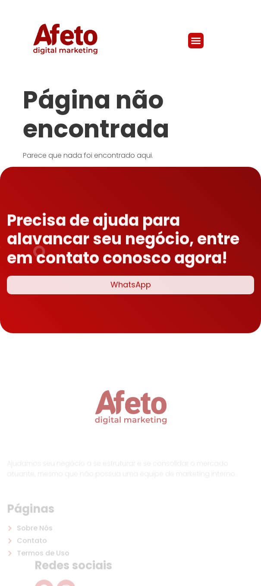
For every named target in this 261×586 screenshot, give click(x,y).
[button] (196, 40)
